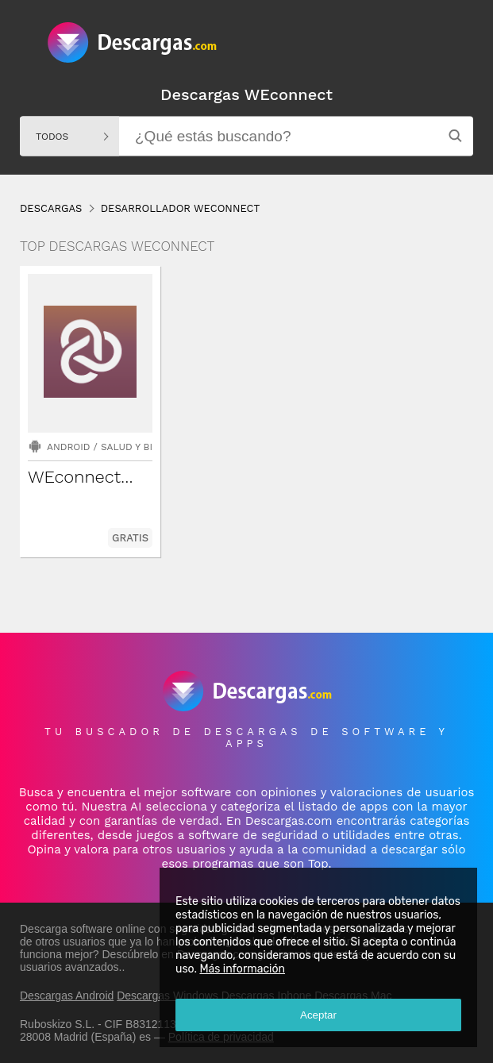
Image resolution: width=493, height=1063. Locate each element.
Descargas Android (67, 995)
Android (68, 447)
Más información (242, 969)
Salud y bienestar (148, 447)
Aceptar (318, 1015)
